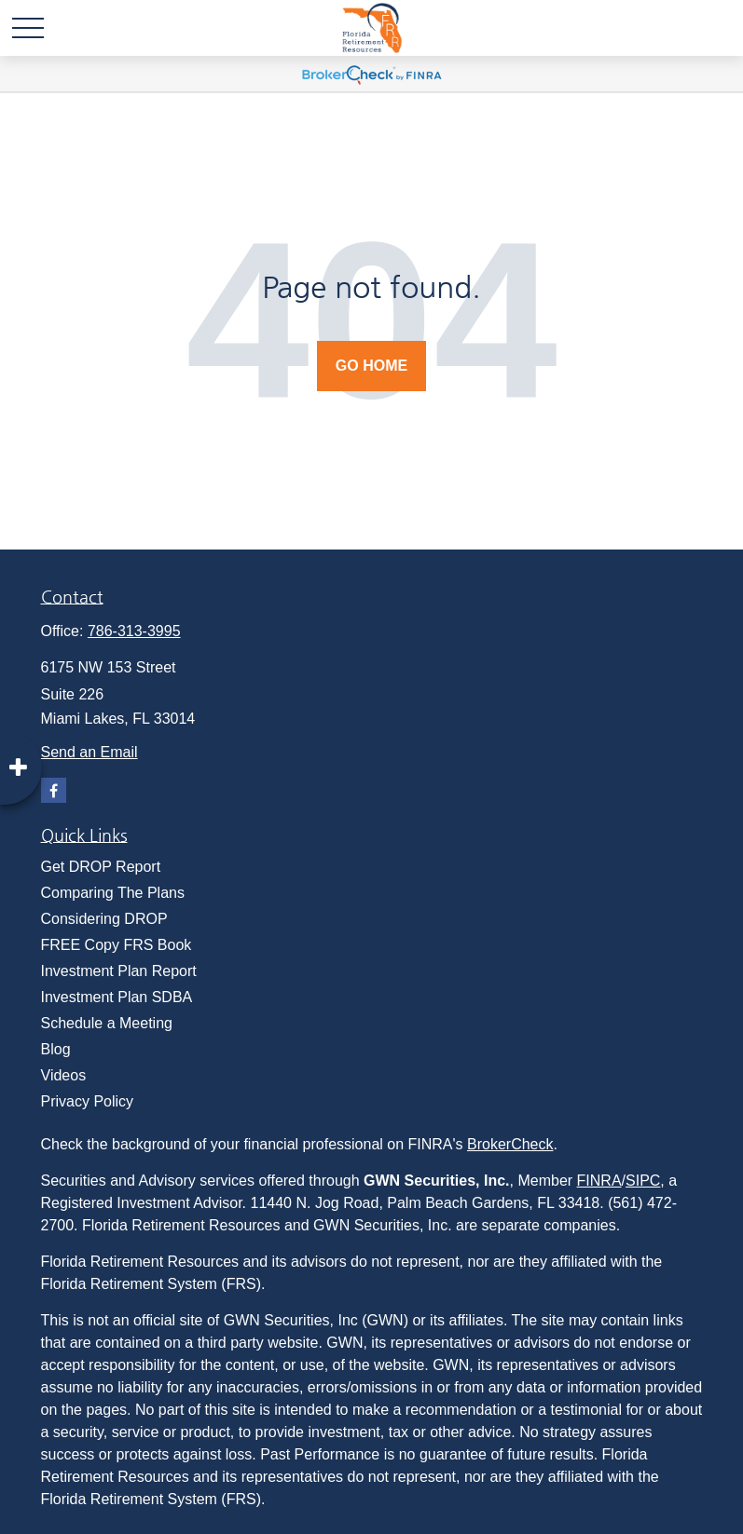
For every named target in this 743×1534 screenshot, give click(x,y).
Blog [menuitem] (56, 1049)
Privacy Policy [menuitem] (87, 1101)
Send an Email (89, 752)
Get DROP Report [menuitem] (101, 867)
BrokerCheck (510, 1144)
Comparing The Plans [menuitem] (113, 893)
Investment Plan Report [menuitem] (119, 971)
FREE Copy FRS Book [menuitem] (116, 945)
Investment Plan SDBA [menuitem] (117, 997)
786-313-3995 (134, 631)
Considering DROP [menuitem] (104, 919)
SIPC (643, 1180)
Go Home (371, 365)
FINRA (599, 1180)
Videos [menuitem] (64, 1075)
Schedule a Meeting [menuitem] (106, 1023)
